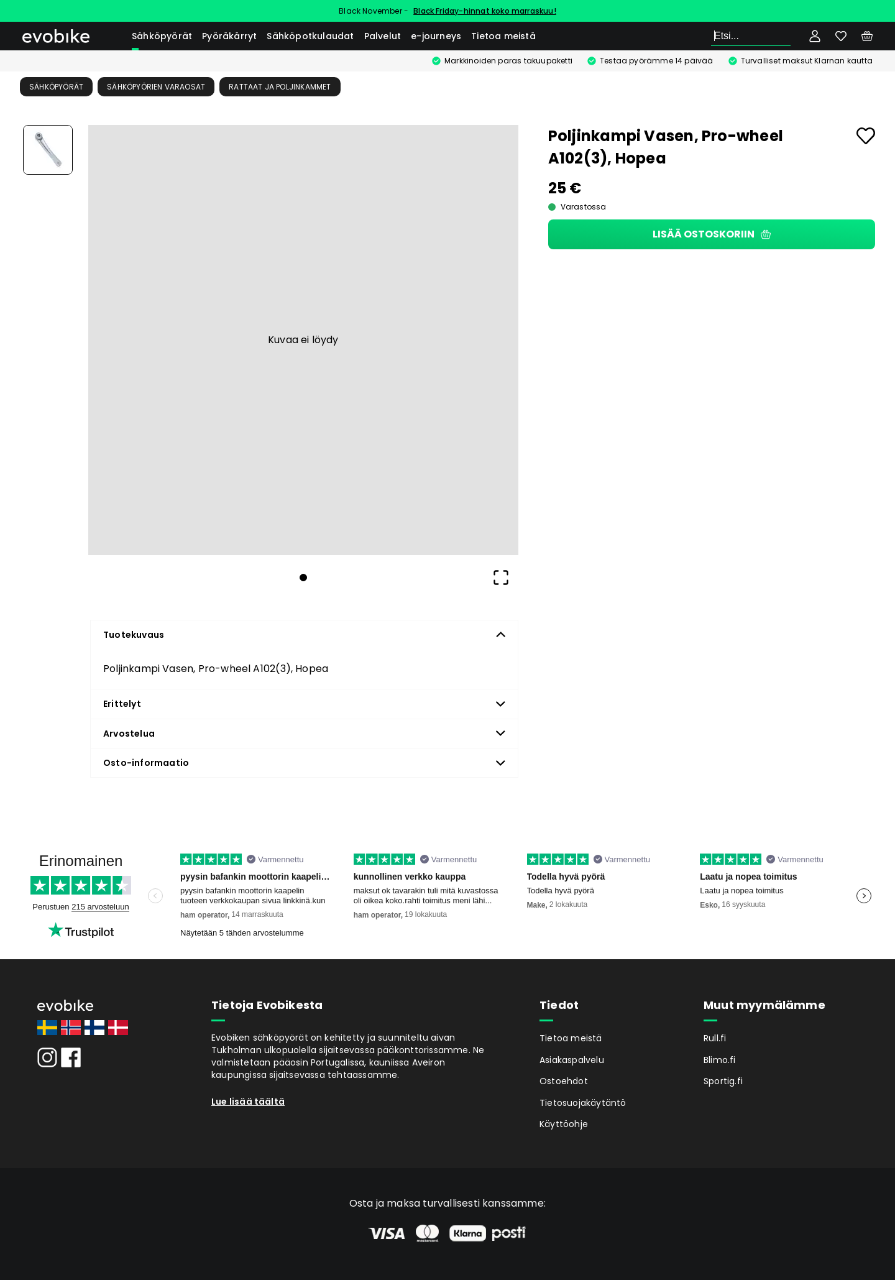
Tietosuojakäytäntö (582, 1103)
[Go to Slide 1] (48, 150)
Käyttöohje (563, 1124)
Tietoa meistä (503, 36)
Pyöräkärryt (229, 36)
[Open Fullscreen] (501, 577)
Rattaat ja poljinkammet (280, 86)
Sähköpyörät (162, 36)
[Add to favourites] (865, 135)
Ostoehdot (563, 1081)
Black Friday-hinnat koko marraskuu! (484, 11)
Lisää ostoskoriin (712, 234)
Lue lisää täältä (248, 1101)
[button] (303, 340)
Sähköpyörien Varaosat (156, 86)
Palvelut (383, 36)
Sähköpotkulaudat (310, 36)
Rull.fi (715, 1038)
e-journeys (436, 36)
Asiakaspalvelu (571, 1060)
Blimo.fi (720, 1060)
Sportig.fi (723, 1081)
